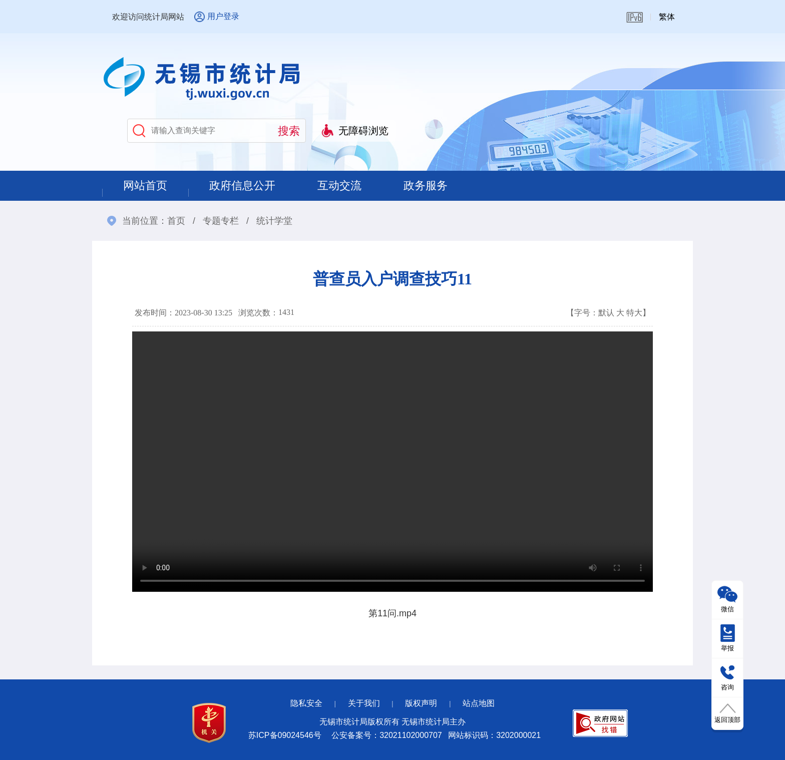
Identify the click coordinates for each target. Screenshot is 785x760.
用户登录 (223, 16)
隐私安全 (306, 703)
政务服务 (426, 185)
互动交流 (339, 185)
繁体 (667, 17)
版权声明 (421, 703)
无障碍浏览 (363, 130)
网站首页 (145, 185)
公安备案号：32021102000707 (386, 735)
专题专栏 (221, 221)
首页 (176, 221)
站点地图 (479, 703)
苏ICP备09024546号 (284, 735)
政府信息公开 (242, 185)
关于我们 (364, 703)
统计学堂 (274, 221)
